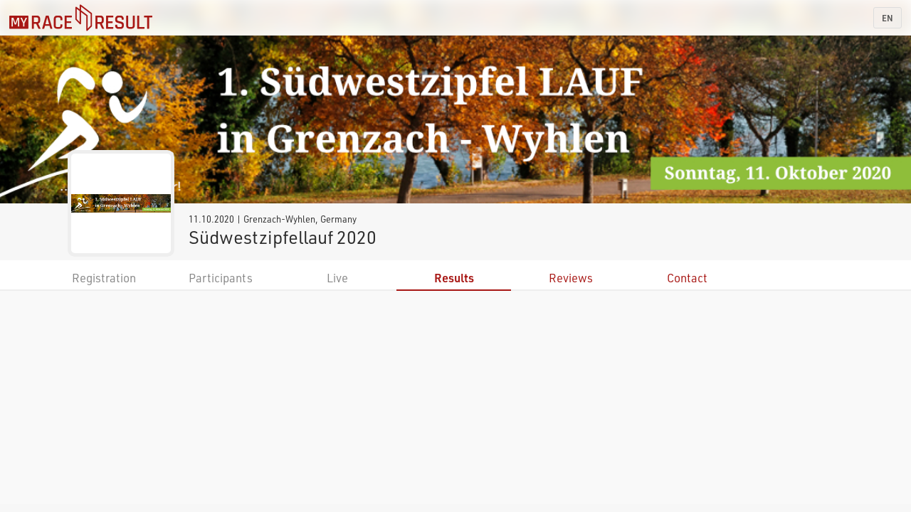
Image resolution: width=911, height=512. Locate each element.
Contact (687, 277)
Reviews (571, 277)
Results (454, 277)
